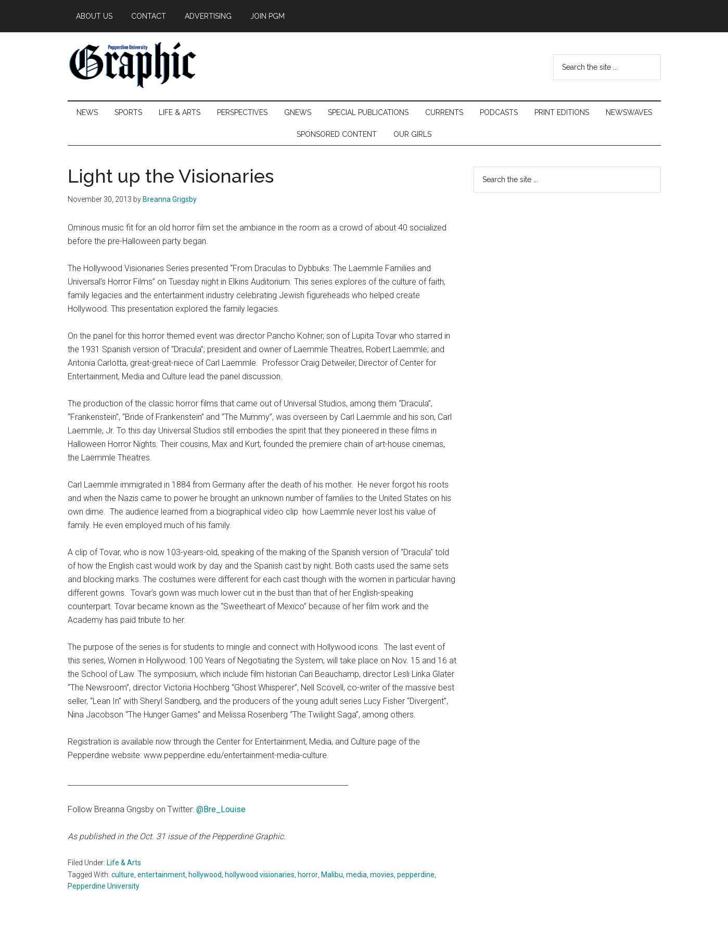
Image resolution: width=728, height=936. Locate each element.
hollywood (205, 874)
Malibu (332, 874)
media (356, 874)
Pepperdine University (103, 886)
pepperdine (416, 874)
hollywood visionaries (260, 874)
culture (122, 874)
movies (382, 874)
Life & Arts (124, 862)
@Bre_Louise (221, 809)
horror (308, 874)
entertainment (161, 874)
